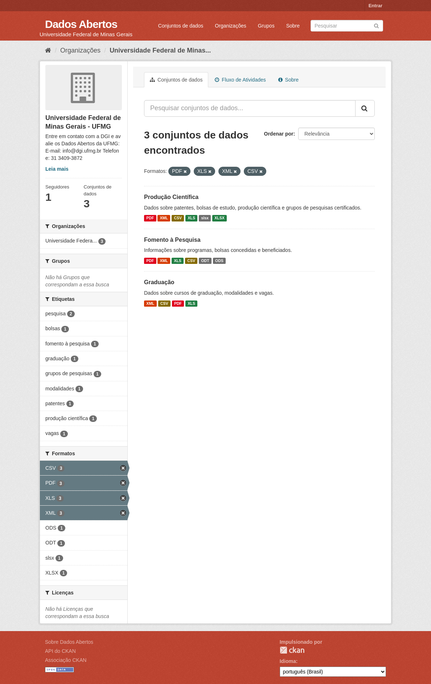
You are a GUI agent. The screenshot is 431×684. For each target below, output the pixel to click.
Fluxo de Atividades (240, 80)
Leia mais (57, 169)
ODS (219, 260)
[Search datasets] (347, 26)
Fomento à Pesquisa (172, 240)
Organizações (230, 26)
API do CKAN (60, 651)
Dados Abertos (81, 24)
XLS (191, 218)
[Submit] (376, 25)
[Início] (48, 50)
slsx (204, 218)
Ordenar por (279, 134)
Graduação (159, 282)
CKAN (292, 650)
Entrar (375, 5)
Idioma (288, 661)
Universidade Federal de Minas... (160, 50)
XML (164, 218)
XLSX (219, 218)
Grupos (266, 26)
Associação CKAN (65, 660)
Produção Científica (171, 197)
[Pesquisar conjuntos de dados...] (250, 108)
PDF (150, 218)
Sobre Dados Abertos (69, 642)
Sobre (293, 26)
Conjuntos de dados (181, 26)
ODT (205, 260)
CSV (178, 218)
